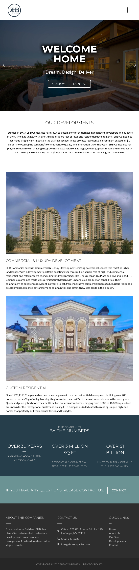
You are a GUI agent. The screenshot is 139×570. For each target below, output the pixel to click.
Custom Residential (69, 84)
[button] (130, 10)
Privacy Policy (93, 567)
